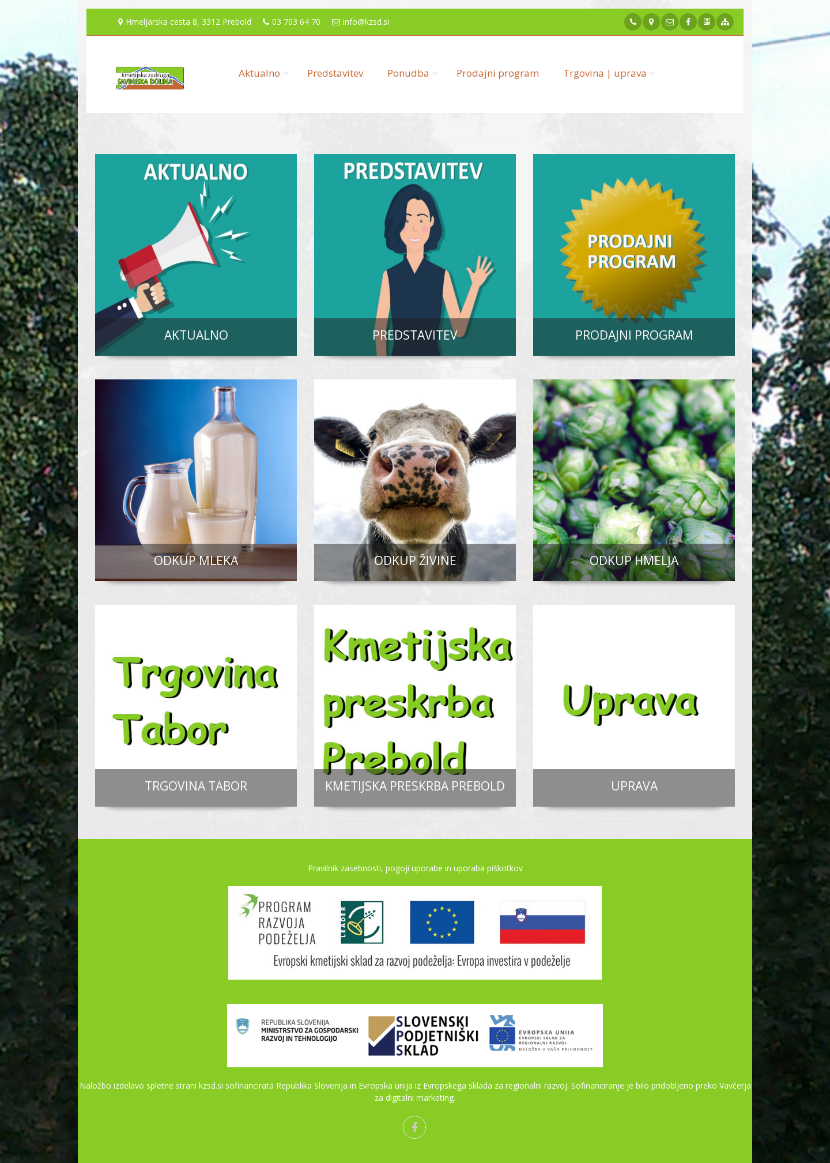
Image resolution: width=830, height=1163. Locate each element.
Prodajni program (497, 73)
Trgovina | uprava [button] (605, 73)
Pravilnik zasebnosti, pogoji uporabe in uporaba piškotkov (415, 868)
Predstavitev (335, 73)
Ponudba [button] (408, 73)
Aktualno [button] (259, 73)
